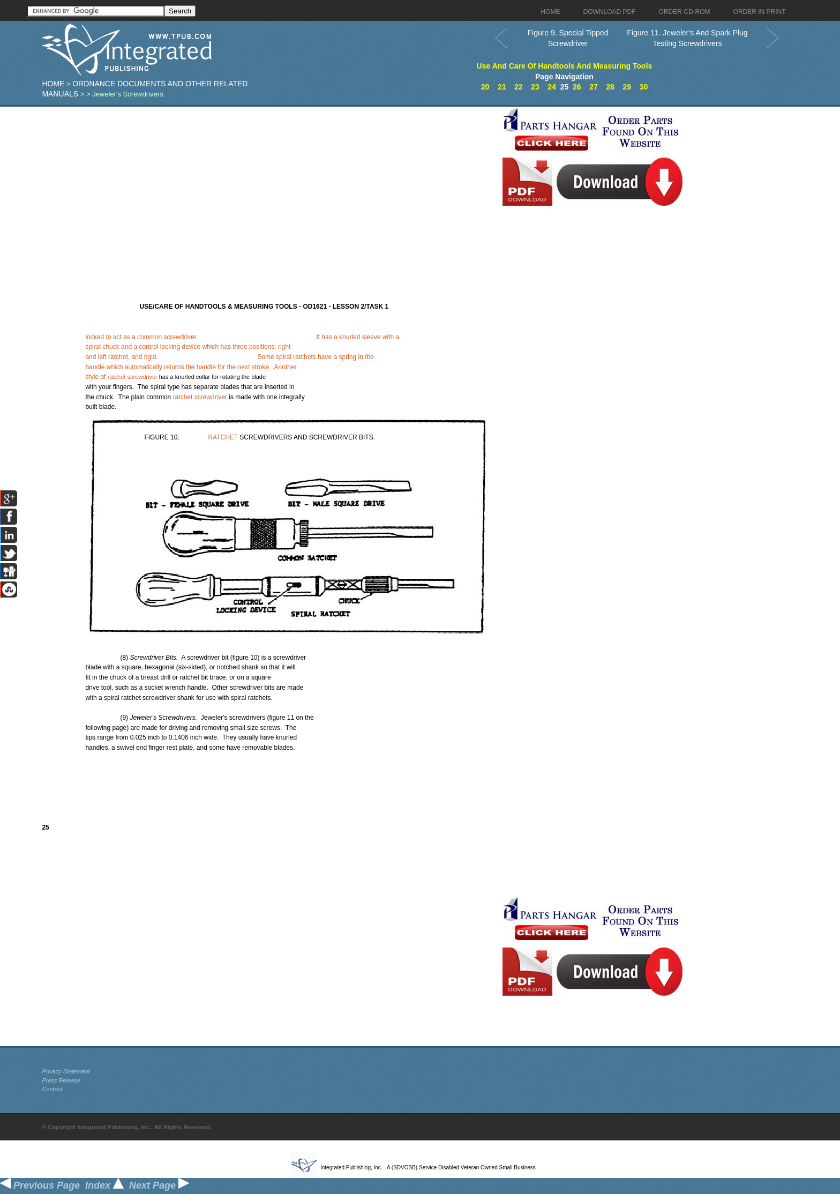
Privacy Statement (65, 1071)
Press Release (61, 1080)
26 (577, 87)
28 (610, 87)
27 (593, 87)
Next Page (159, 1185)
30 (644, 87)
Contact (52, 1089)
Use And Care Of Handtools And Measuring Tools (564, 66)
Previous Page (40, 1185)
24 (552, 87)
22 (518, 87)
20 (485, 87)
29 (626, 87)
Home (53, 83)
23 (535, 87)
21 (502, 87)
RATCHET (223, 437)
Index (104, 1185)
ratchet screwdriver (133, 377)
